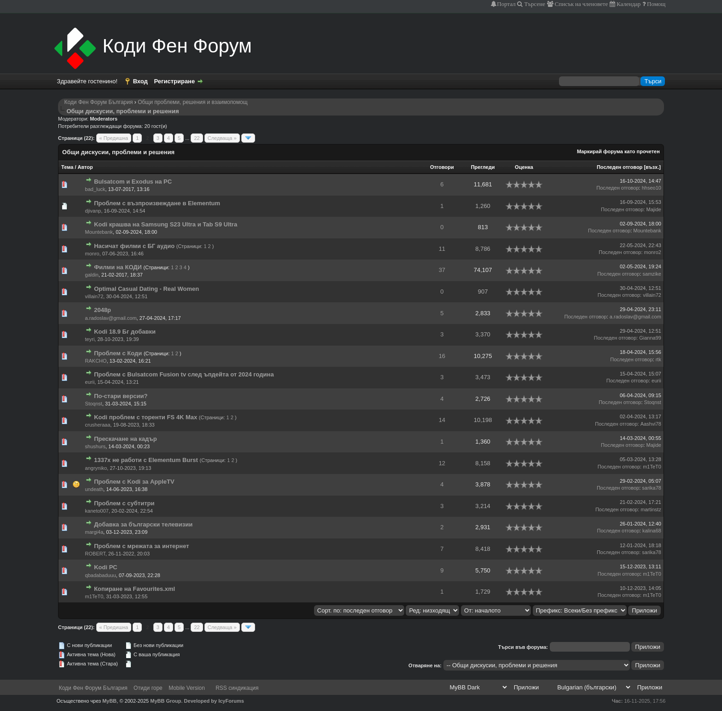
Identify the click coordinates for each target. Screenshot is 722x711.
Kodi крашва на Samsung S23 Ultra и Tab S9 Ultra (165, 224)
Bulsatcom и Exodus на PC (133, 181)
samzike (652, 274)
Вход (140, 81)
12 (442, 463)
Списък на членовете (580, 4)
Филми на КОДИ (118, 267)
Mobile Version (187, 688)
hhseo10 (651, 188)
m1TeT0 (652, 466)
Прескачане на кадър (125, 438)
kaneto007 (97, 511)
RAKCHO (96, 361)
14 (442, 419)
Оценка (524, 167)
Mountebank (99, 232)
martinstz (650, 509)
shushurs (95, 446)
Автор (85, 167)
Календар (627, 4)
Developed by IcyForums (214, 701)
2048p (102, 309)
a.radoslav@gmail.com (111, 318)
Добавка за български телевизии (143, 524)
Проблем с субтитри (124, 503)
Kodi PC (105, 567)
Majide (653, 209)
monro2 (652, 252)
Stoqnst (93, 403)
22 (196, 138)
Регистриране (174, 81)
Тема (67, 167)
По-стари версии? (120, 396)
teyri (90, 339)
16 (442, 356)
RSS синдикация (236, 688)
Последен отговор (619, 167)
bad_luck (95, 189)
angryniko (96, 468)
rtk (658, 359)
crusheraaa (98, 425)
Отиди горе (148, 688)
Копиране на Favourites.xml (134, 588)
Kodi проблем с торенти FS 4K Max (145, 417)
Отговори (442, 167)
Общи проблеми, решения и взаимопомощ (192, 102)
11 (442, 248)
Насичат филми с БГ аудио (134, 246)
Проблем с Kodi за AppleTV (134, 481)
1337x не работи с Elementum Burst (146, 460)
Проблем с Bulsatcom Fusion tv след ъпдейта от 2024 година (184, 374)
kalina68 (651, 530)
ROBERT (95, 553)
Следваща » (222, 138)
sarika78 (651, 488)
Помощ (655, 4)
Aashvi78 (650, 424)
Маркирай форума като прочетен (618, 151)
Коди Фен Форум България (98, 102)
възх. (652, 167)
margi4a (94, 532)
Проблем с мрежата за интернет (141, 546)
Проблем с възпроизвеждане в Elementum (157, 203)
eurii (90, 382)
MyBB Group (165, 701)
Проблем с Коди (118, 353)
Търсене (534, 4)
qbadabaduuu (100, 575)
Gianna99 (650, 338)
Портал (506, 4)
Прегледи (483, 167)
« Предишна (113, 138)
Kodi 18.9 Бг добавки (125, 331)
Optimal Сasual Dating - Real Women (146, 288)
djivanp (93, 211)
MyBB (109, 701)
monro (92, 253)
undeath (94, 489)
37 (442, 269)
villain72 (94, 296)
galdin (92, 274)
